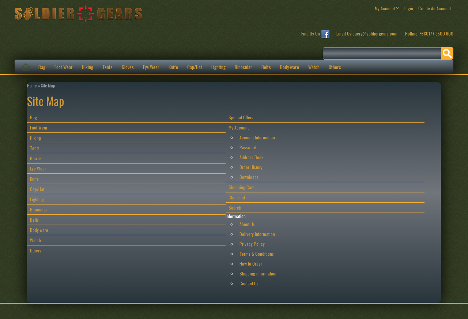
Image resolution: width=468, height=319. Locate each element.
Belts (266, 67)
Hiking (87, 67)
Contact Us (248, 283)
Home (32, 86)
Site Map (48, 86)
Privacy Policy (252, 244)
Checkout (237, 197)
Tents (107, 67)
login (408, 8)
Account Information (257, 137)
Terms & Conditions (256, 254)
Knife (173, 67)
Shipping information (257, 273)
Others (335, 67)
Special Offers (241, 117)
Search (235, 207)
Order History (251, 167)
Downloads (248, 177)
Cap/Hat (194, 67)
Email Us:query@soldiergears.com (367, 33)
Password (247, 147)
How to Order (250, 263)
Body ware (289, 67)
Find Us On (315, 34)
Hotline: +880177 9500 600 (429, 33)
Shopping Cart (241, 187)
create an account (434, 8)
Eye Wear (151, 67)
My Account (239, 127)
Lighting (218, 67)
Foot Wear (63, 67)
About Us (247, 224)
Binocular (243, 67)
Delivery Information (257, 234)
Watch (314, 67)
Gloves (128, 67)
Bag (41, 67)
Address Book (251, 157)
